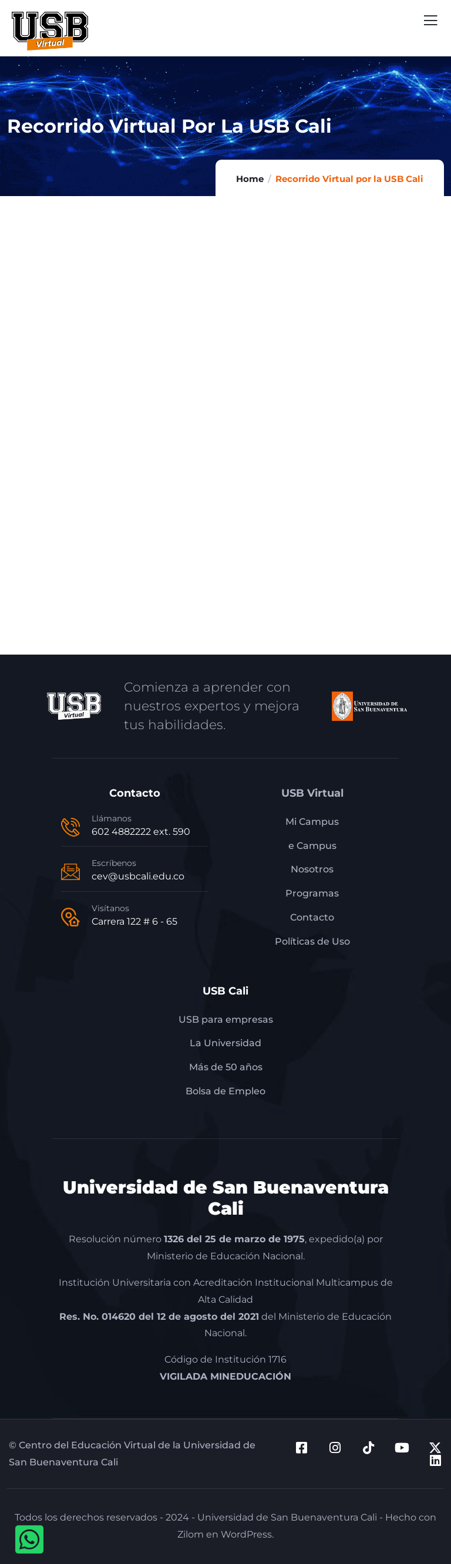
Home (250, 178)
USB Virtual (312, 793)
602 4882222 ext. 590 (141, 831)
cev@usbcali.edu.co (138, 876)
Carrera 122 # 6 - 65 (134, 921)
